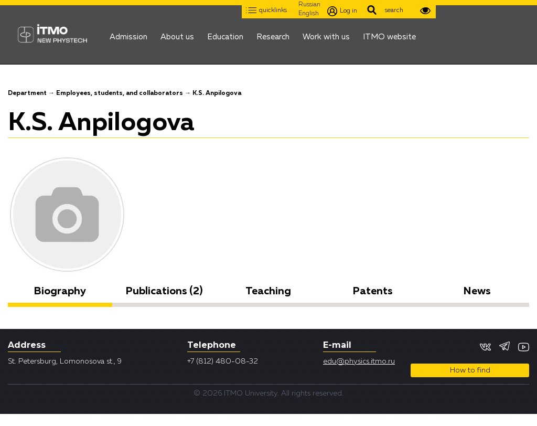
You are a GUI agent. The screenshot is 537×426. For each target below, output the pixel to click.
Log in (342, 11)
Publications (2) (164, 291)
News (477, 291)
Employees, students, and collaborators (119, 93)
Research (272, 34)
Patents (373, 291)
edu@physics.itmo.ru (359, 361)
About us (177, 34)
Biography (60, 291)
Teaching (268, 291)
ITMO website (389, 34)
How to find (470, 370)
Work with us (326, 34)
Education (225, 34)
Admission (128, 34)
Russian (309, 5)
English (308, 13)
